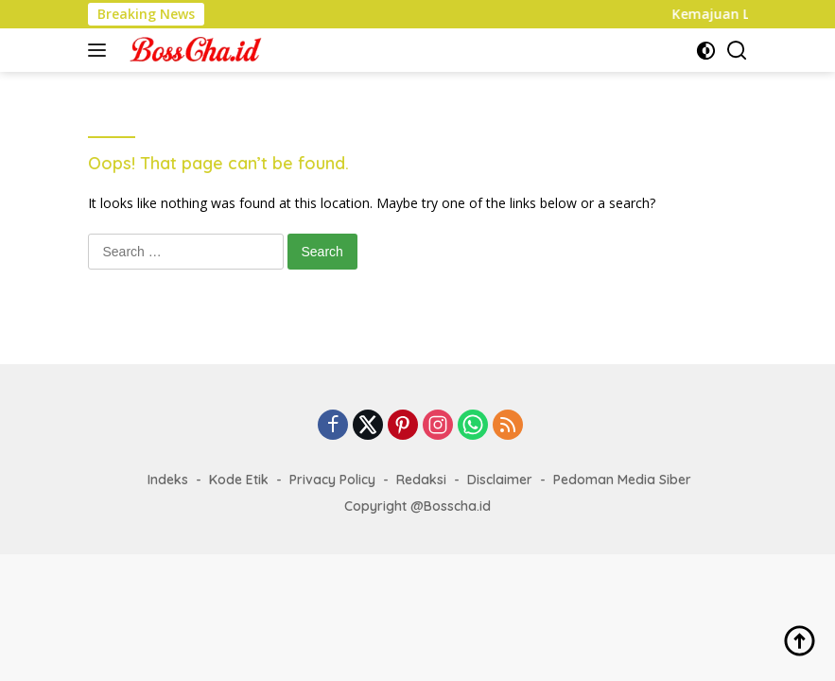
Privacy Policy (332, 479)
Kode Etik (239, 479)
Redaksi (421, 479)
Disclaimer (499, 479)
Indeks (168, 479)
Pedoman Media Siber (622, 479)
